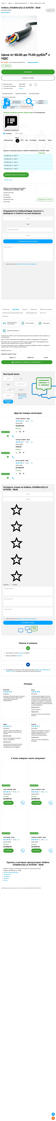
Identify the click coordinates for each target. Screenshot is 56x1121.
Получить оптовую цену (8, 395)
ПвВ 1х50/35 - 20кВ (8, 831)
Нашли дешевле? (33, 62)
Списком (7, 127)
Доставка (16, 303)
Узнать (21, 82)
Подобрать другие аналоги (16, 169)
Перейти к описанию (20, 87)
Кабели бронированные (11, 866)
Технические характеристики (12, 307)
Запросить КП (26, 100)
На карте (19, 127)
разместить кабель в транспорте (27, 356)
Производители (31, 307)
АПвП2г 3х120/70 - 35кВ (23, 412)
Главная (3, 3)
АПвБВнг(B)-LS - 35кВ (10, 159)
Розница (6, 872)
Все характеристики (7, 87)
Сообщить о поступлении (11, 117)
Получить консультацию (28, 235)
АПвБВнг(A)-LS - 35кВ (10, 149)
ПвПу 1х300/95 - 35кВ (9, 783)
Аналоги (5, 310)
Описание (5, 303)
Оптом (6, 874)
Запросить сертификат (11, 96)
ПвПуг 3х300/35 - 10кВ (38, 783)
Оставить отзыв (28, 616)
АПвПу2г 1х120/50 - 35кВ (38, 831)
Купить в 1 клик (27, 72)
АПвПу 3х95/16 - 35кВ (22, 454)
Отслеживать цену (9, 100)
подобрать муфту (45, 193)
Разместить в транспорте (8, 91)
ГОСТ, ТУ (43, 307)
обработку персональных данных (26, 258)
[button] (4, 223)
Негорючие (7, 868)
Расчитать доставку (34, 87)
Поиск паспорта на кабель (35, 96)
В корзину (9, 72)
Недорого (7, 870)
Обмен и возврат (46, 303)
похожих (21, 647)
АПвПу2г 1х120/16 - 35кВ (23, 433)
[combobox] (28, 217)
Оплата (24, 303)
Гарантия (33, 303)
